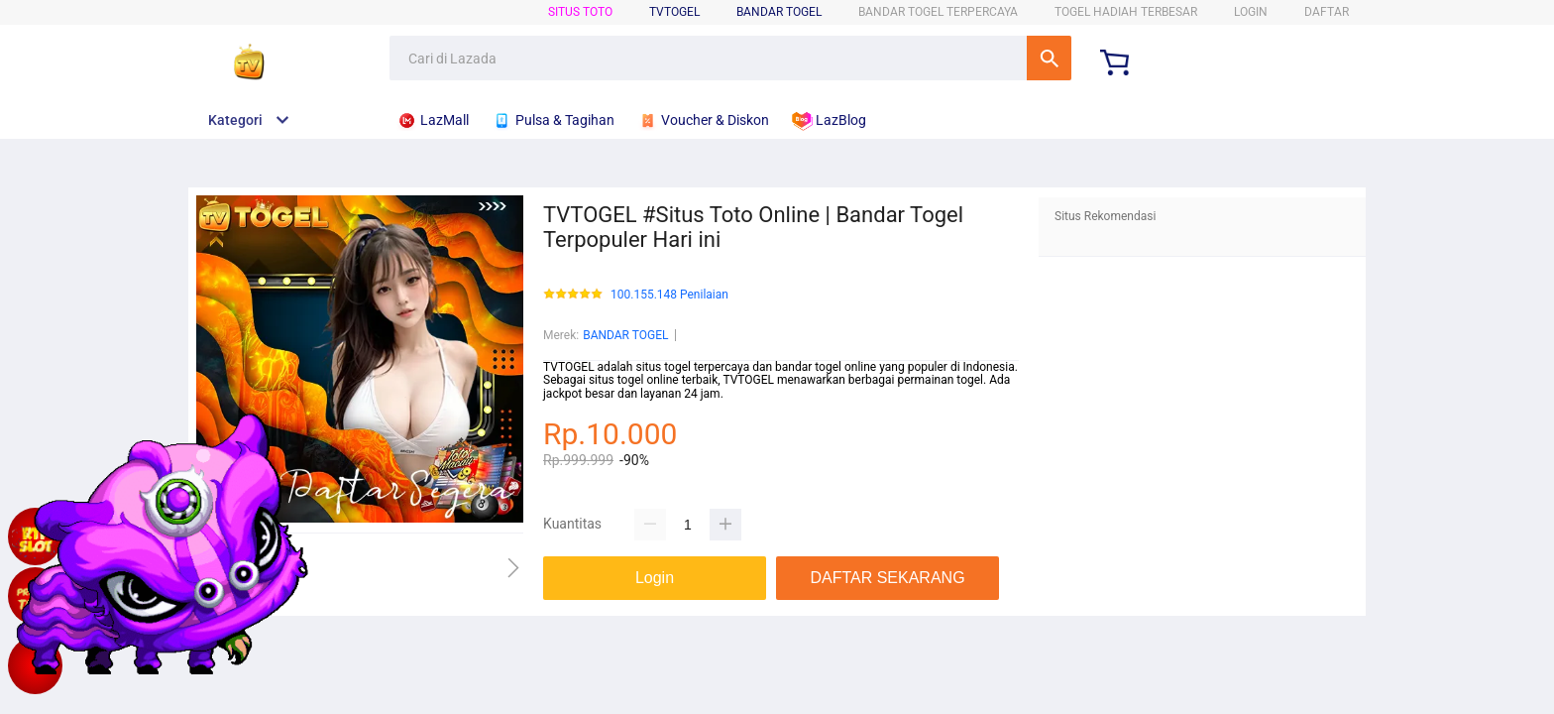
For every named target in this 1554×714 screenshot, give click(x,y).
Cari (1049, 58)
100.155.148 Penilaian (669, 295)
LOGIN (1251, 12)
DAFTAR (1326, 12)
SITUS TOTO (580, 12)
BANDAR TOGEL (779, 12)
